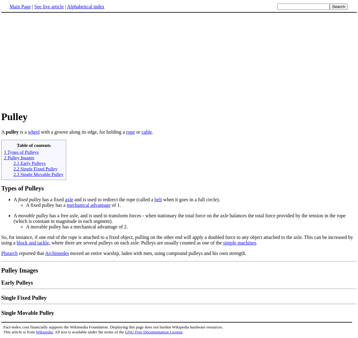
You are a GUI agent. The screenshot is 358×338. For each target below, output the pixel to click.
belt (158, 199)
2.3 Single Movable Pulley (38, 174)
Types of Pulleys (22, 188)
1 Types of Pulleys (21, 152)
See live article (49, 6)
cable (147, 132)
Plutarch (9, 253)
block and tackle (33, 242)
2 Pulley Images (19, 157)
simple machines (239, 242)
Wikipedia (44, 332)
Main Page (20, 6)
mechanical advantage (89, 205)
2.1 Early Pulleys (29, 163)
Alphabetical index (85, 6)
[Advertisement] (179, 61)
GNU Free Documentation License (153, 332)
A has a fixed (39, 199)
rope (130, 132)
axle (69, 199)
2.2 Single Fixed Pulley (35, 168)
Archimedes (57, 253)
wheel (34, 132)
